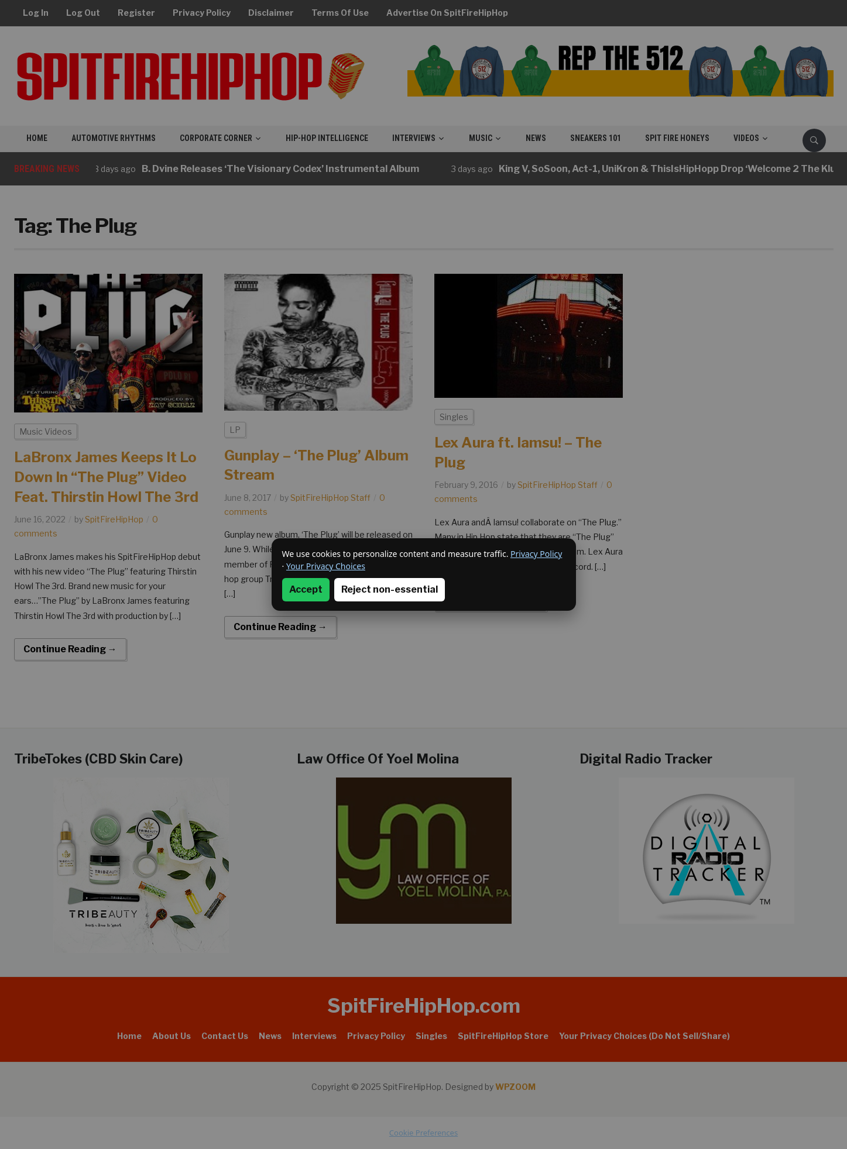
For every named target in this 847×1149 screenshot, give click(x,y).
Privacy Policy (536, 553)
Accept (306, 589)
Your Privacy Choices (325, 566)
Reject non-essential (389, 589)
